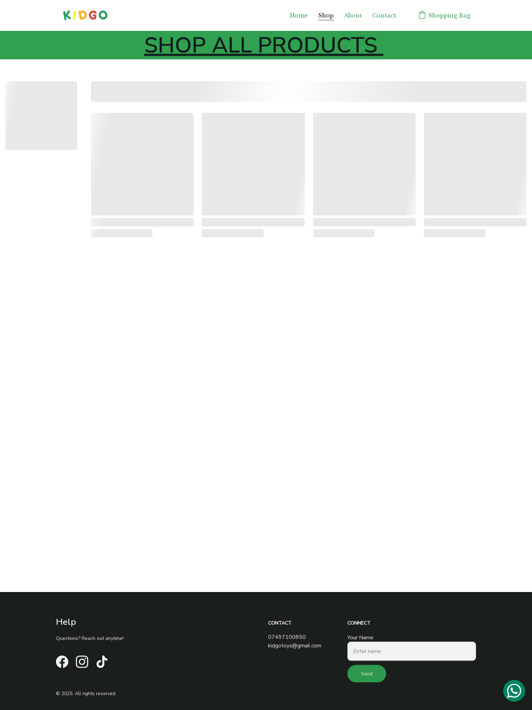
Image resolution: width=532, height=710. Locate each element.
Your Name (360, 640)
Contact (384, 15)
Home (299, 15)
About (353, 15)
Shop (326, 15)
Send (366, 676)
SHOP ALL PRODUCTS (263, 47)
